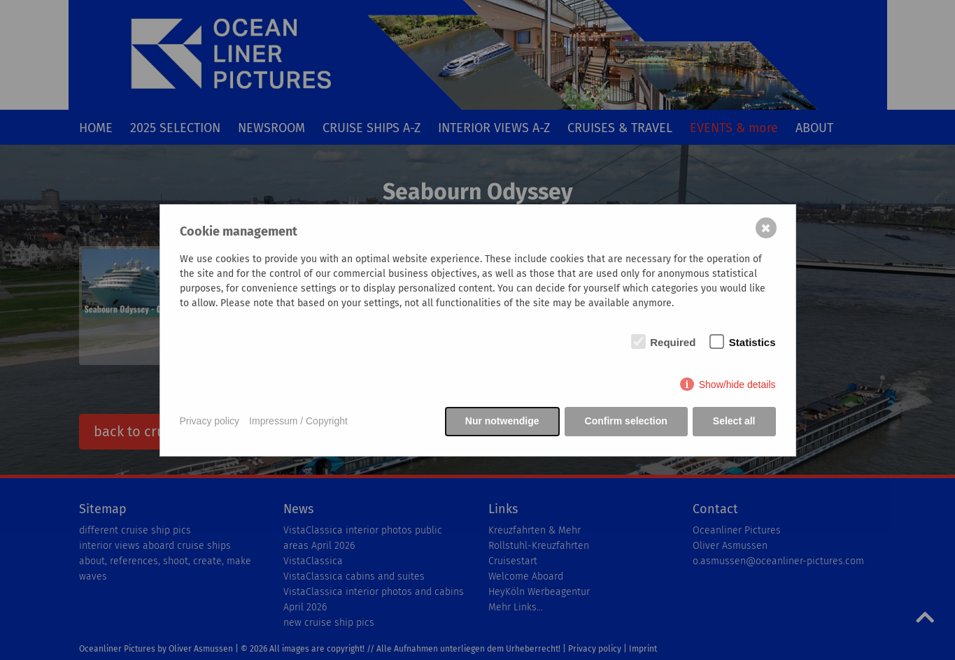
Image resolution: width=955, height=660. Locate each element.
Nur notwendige (502, 420)
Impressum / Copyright (298, 420)
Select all (734, 420)
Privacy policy (210, 420)
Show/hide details (737, 384)
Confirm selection (626, 420)
